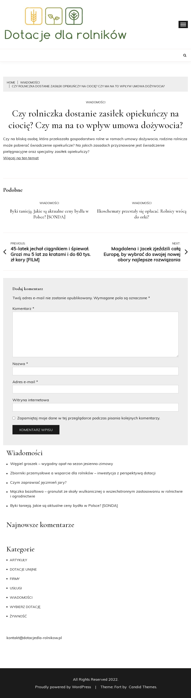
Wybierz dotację (25, 607)
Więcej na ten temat (21, 158)
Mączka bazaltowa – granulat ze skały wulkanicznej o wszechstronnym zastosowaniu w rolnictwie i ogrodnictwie (96, 494)
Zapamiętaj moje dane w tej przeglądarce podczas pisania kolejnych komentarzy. (88, 418)
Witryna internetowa (30, 400)
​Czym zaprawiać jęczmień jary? (38, 482)
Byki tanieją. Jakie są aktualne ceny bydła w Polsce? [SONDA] (49, 214)
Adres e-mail (25, 381)
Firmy (15, 579)
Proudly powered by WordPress (63, 686)
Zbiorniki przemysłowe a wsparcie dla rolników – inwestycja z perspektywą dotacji (83, 473)
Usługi (16, 588)
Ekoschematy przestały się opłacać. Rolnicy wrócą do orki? (141, 214)
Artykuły (18, 560)
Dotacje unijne (23, 569)
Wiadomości (95, 102)
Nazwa (20, 363)
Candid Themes (142, 686)
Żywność (18, 616)
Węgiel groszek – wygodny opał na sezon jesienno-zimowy (61, 463)
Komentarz (23, 308)
